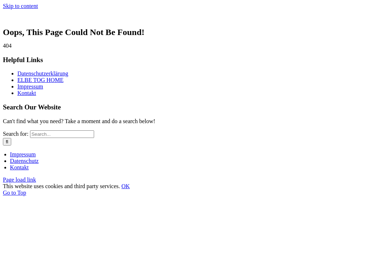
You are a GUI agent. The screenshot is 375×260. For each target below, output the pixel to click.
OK (125, 186)
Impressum (30, 86)
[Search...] (62, 134)
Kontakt (26, 93)
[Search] (7, 142)
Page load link (19, 180)
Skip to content (20, 6)
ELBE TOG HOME (40, 80)
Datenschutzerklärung (42, 73)
